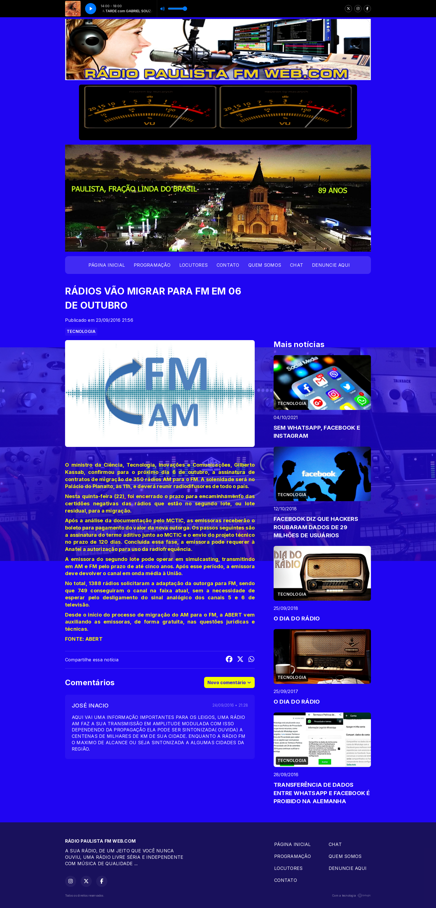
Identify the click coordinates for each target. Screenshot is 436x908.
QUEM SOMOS (264, 265)
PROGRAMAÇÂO (152, 265)
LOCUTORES (193, 265)
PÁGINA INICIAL (106, 265)
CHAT (296, 265)
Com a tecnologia (351, 895)
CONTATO (228, 265)
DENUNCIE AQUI (331, 265)
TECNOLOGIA (81, 331)
